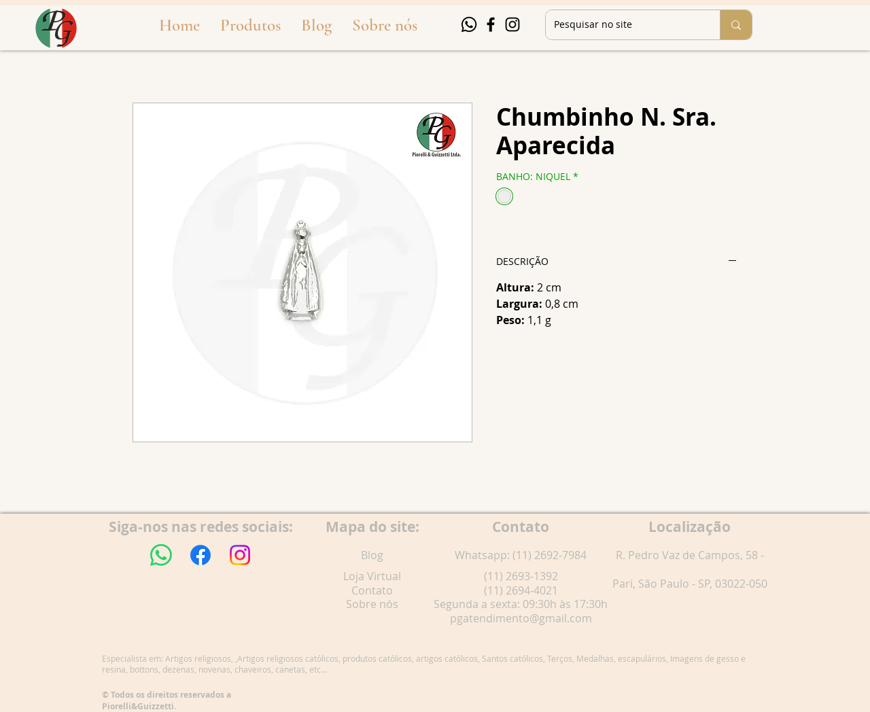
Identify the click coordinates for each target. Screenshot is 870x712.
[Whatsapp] (468, 24)
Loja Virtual (372, 576)
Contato (372, 590)
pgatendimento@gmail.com (521, 618)
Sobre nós (372, 604)
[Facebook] (490, 24)
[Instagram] (512, 24)
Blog (372, 555)
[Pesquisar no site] (622, 24)
